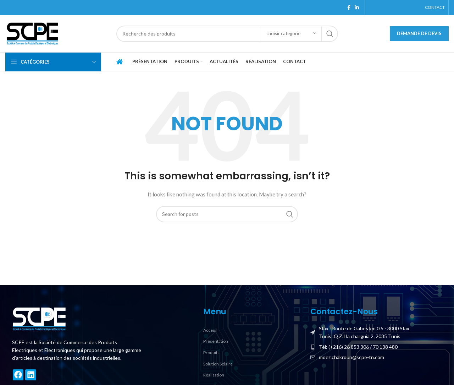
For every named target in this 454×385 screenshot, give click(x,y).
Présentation (215, 341)
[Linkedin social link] (357, 7)
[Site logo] (32, 33)
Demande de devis (419, 33)
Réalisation (213, 375)
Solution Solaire (218, 364)
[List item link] (376, 347)
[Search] (227, 34)
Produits (211, 352)
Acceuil (210, 330)
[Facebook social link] (349, 7)
